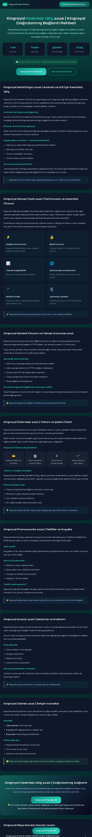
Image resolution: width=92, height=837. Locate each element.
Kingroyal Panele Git (31, 71)
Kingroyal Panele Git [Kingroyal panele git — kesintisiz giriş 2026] (46, 831)
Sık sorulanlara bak (62, 71)
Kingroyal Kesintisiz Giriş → (74, 4)
